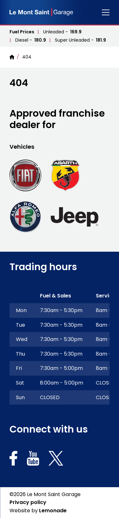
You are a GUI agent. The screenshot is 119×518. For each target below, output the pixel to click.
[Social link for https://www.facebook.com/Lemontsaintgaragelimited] (13, 459)
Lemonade (53, 510)
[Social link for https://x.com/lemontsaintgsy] (56, 459)
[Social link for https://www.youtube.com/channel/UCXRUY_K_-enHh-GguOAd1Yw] (33, 459)
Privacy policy (28, 502)
